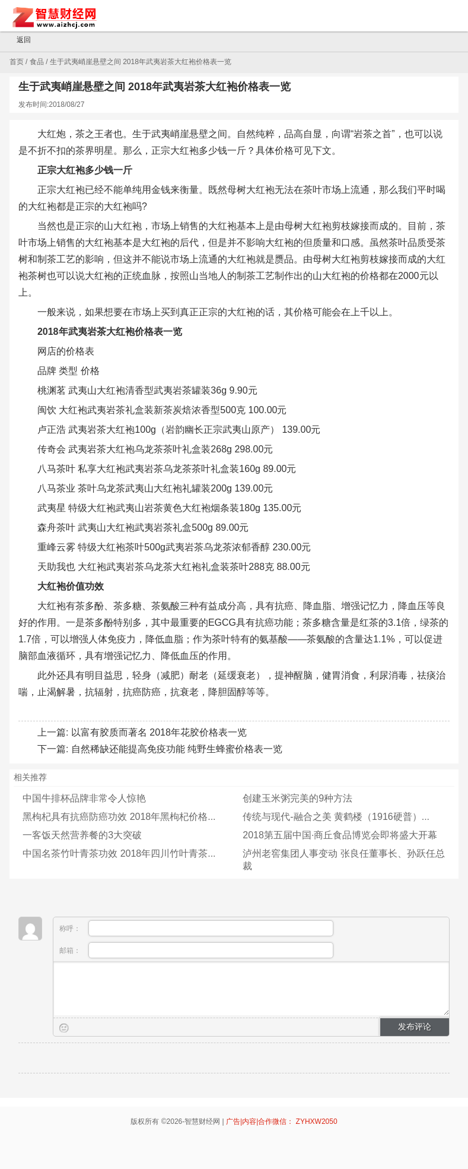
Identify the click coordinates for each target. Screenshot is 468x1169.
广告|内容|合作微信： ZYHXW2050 (282, 1121)
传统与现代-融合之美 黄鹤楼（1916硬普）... (336, 817)
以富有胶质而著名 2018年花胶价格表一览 (159, 732)
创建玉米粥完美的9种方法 (297, 798)
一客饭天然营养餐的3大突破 (82, 835)
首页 (16, 62)
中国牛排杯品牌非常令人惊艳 (84, 798)
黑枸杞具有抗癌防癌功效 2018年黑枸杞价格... (119, 817)
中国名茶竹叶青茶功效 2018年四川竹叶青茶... (119, 853)
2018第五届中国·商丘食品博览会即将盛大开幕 (340, 835)
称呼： (196, 928)
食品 (37, 62)
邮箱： (196, 950)
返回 (18, 40)
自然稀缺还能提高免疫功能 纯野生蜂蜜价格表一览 (176, 749)
